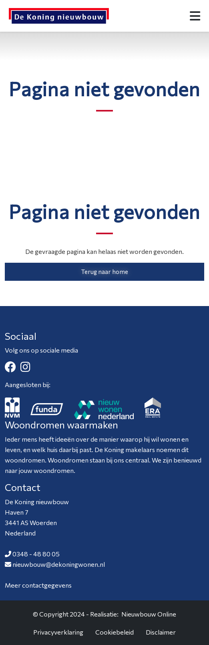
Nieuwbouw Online (148, 614)
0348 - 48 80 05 (36, 554)
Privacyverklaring (58, 632)
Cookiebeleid (114, 632)
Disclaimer (161, 632)
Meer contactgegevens (38, 585)
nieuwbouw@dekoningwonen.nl (58, 564)
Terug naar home (104, 271)
